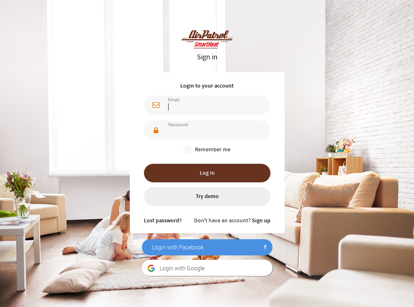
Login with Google (182, 268)
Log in (207, 173)
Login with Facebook (178, 247)
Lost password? (163, 220)
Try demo (207, 196)
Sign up (261, 220)
